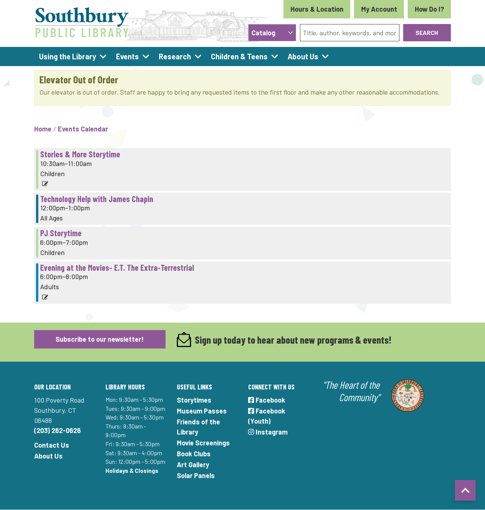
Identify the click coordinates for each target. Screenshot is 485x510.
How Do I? (429, 9)
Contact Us (51, 445)
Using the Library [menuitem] (67, 56)
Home (42, 129)
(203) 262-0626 (57, 430)
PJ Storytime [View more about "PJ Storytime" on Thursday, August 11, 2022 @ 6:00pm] (60, 233)
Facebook (266, 400)
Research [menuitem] (175, 56)
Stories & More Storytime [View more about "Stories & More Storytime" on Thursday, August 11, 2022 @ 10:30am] (80, 154)
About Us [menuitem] (303, 56)
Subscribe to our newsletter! (100, 339)
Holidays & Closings (131, 470)
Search (427, 32)
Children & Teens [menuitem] (239, 56)
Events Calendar (83, 129)
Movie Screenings (203, 443)
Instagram (268, 432)
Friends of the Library (198, 427)
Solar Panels (196, 475)
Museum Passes (202, 411)
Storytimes (194, 400)
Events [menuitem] (127, 56)
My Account (379, 9)
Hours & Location (317, 9)
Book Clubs (194, 454)
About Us (48, 456)
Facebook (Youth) (266, 416)
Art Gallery (193, 464)
